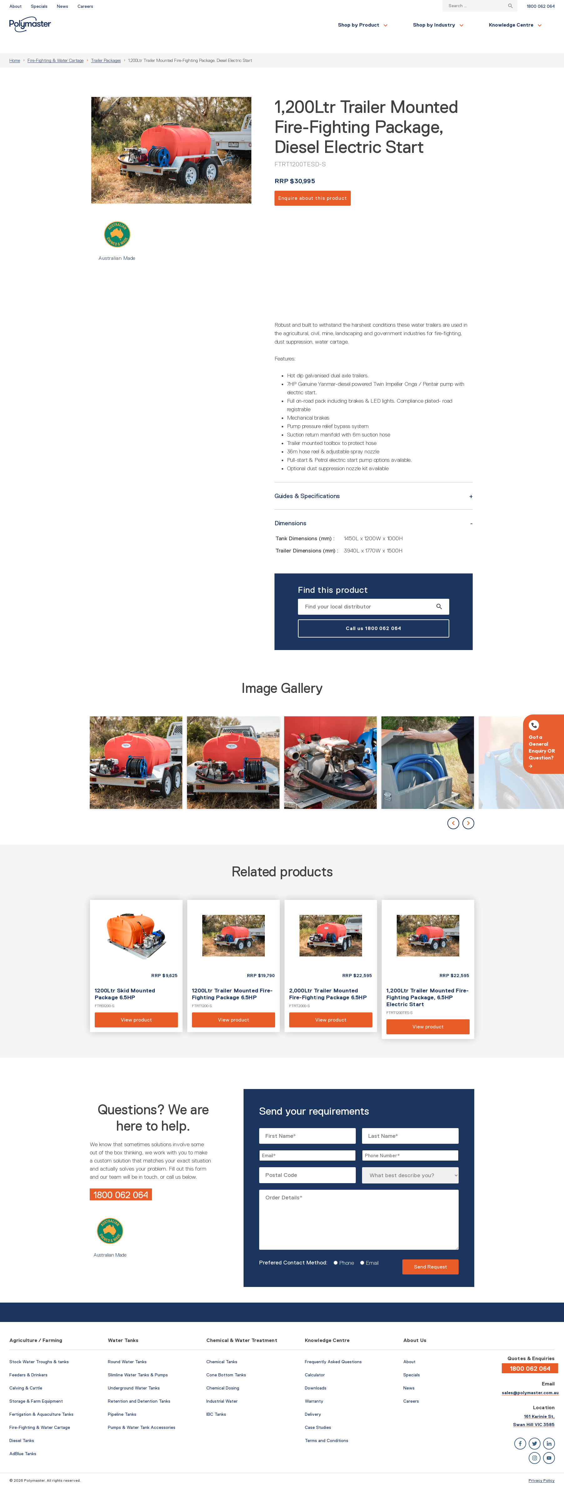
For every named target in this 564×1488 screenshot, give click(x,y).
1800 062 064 (541, 6)
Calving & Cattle (25, 1372)
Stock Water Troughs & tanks (39, 1346)
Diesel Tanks (21, 1425)
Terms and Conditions (326, 1425)
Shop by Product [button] (99, 25)
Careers (85, 6)
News (62, 6)
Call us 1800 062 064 (373, 613)
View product (136, 951)
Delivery (313, 1399)
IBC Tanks (216, 1399)
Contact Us (473, 25)
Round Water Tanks (127, 1346)
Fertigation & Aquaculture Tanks (41, 1399)
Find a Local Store (526, 25)
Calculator (315, 1359)
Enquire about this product (312, 183)
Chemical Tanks (221, 1346)
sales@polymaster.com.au (530, 1377)
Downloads (315, 1372)
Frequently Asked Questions (333, 1346)
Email (370, 1248)
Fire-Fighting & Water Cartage (55, 45)
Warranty (314, 1386)
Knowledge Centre (252, 25)
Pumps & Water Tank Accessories (141, 1412)
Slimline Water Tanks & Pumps (138, 1359)
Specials (39, 6)
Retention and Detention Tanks (139, 1386)
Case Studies (318, 1412)
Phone (344, 1248)
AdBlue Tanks (22, 1438)
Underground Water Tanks (134, 1372)
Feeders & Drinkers (28, 1359)
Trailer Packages (106, 45)
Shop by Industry (175, 25)
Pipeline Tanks (122, 1399)
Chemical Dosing (222, 1372)
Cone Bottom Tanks (226, 1359)
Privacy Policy (542, 1465)
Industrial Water (222, 1386)
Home (14, 45)
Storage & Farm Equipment (36, 1386)
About (15, 6)
